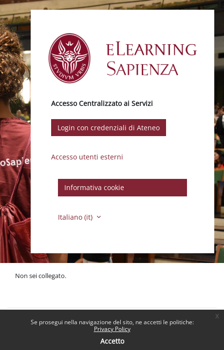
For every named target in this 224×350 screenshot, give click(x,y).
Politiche (27, 285)
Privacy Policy (112, 329)
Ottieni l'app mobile (43, 295)
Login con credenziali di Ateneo (108, 127)
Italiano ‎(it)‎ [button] (76, 217)
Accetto (112, 341)
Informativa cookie (94, 187)
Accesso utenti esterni (87, 156)
